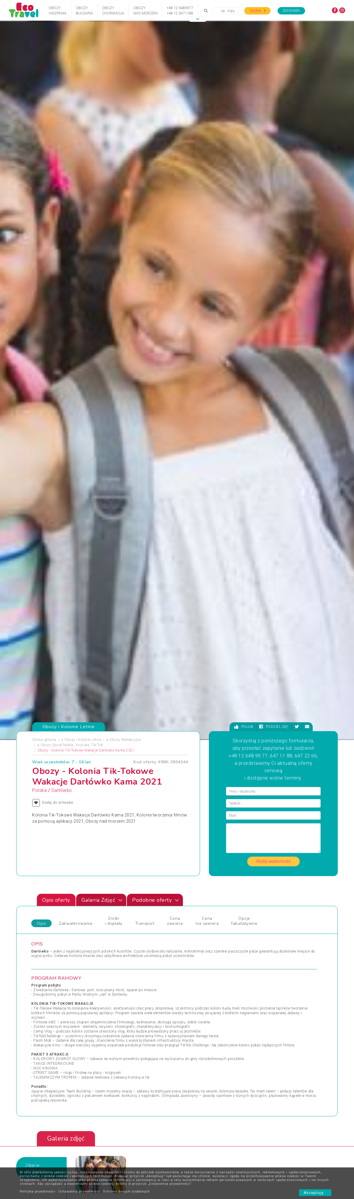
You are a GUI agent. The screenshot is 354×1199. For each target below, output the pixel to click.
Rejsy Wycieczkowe (125, 1021)
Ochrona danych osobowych (126, 1191)
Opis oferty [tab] (56, 473)
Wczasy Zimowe (195, 1014)
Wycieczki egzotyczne (199, 1042)
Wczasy (42, 1042)
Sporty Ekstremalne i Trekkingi (61, 1035)
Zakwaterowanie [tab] (75, 497)
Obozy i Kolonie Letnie (82, 314)
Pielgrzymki (45, 1021)
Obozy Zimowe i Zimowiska (59, 1014)
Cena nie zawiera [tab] (207, 494)
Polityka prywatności (37, 1191)
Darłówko (62, 364)
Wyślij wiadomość (273, 435)
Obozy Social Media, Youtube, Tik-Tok (71, 319)
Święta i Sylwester (124, 1042)
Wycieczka (263, 1021)
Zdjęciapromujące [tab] (35, 741)
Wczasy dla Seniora (197, 1000)
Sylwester (117, 1028)
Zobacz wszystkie (294, 948)
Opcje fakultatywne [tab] (244, 494)
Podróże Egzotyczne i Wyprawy (62, 1028)
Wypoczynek (264, 1028)
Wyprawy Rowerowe (270, 1014)
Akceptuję (315, 1192)
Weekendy (189, 1021)
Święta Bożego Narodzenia (131, 1035)
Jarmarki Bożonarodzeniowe (132, 1000)
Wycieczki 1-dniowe (197, 1035)
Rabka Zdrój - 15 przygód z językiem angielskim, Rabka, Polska (117, 866)
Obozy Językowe (122, 1014)
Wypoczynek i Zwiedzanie (275, 1007)
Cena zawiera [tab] (175, 494)
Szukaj (258, 11)
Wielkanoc (190, 1028)
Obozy (41, 1000)
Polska (39, 364)
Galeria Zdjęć (102, 473)
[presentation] (316, 781)
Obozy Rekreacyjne (125, 314)
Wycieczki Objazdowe (272, 1000)
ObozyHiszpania (58, 10)
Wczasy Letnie (193, 1007)
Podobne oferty (155, 473)
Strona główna (44, 314)
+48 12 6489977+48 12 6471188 (180, 10)
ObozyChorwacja (113, 10)
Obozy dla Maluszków (127, 1007)
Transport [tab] (145, 497)
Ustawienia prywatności (79, 1191)
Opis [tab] (41, 497)
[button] (197, 19)
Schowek (291, 11)
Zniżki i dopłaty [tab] (113, 494)
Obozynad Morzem (145, 10)
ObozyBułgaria (84, 10)
